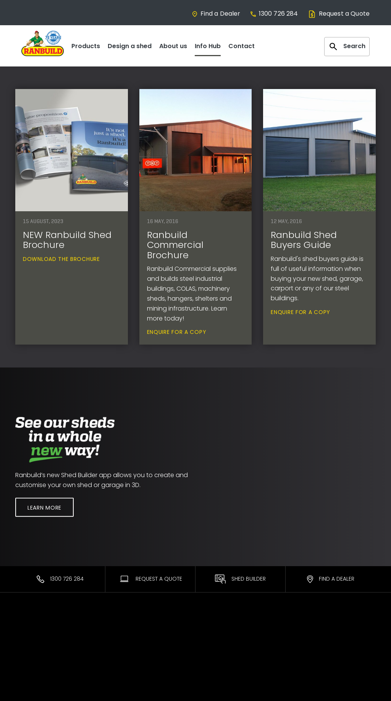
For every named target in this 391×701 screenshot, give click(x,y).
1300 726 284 (274, 13)
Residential (30, 640)
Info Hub (208, 46)
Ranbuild (120, 630)
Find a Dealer (216, 13)
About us (173, 46)
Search (346, 46)
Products (85, 46)
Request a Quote (338, 13)
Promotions (217, 660)
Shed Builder (240, 579)
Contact (241, 46)
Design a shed (130, 46)
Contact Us (309, 630)
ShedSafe (214, 640)
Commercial (32, 650)
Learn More (44, 508)
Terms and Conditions (324, 660)
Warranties (216, 630)
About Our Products (135, 650)
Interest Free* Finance (137, 671)
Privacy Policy (312, 671)
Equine (24, 660)
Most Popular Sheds (42, 630)
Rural (22, 671)
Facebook (308, 640)
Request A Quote (150, 579)
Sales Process (127, 660)
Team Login (310, 650)
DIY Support (216, 650)
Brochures (215, 671)
